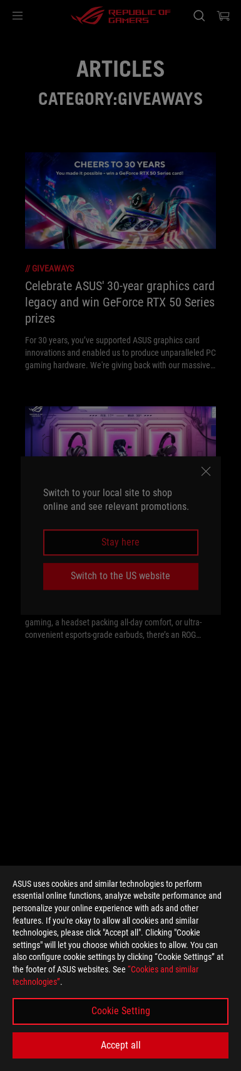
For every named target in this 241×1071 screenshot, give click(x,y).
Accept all (121, 1045)
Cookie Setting (120, 1011)
